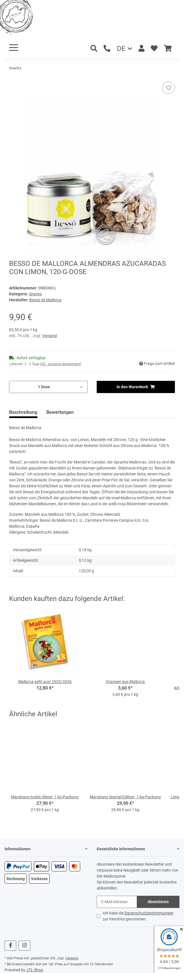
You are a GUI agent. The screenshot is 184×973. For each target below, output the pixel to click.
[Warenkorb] (168, 48)
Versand (49, 335)
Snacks (35, 294)
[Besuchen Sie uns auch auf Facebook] (10, 946)
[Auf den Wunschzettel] (168, 88)
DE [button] (121, 49)
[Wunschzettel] (154, 48)
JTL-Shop (34, 970)
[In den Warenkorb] (13, 78)
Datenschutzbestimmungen (149, 913)
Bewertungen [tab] (60, 412)
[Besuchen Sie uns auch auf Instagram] (24, 946)
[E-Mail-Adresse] (117, 902)
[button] (141, 48)
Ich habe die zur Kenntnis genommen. (138, 916)
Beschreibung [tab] (23, 412)
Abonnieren (158, 901)
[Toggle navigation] (13, 47)
